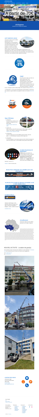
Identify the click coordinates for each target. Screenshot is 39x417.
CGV (6, 400)
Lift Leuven (23, 411)
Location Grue (17, 406)
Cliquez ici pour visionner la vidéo (12, 131)
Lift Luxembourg (24, 409)
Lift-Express (16, 410)
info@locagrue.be (9, 252)
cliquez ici (32, 87)
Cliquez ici (7, 163)
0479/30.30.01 (8, 254)
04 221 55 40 (7, 382)
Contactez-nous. (8, 208)
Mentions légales (7, 401)
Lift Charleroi (24, 406)
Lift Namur (23, 408)
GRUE (20, 26)
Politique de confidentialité (8, 402)
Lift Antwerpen (24, 410)
